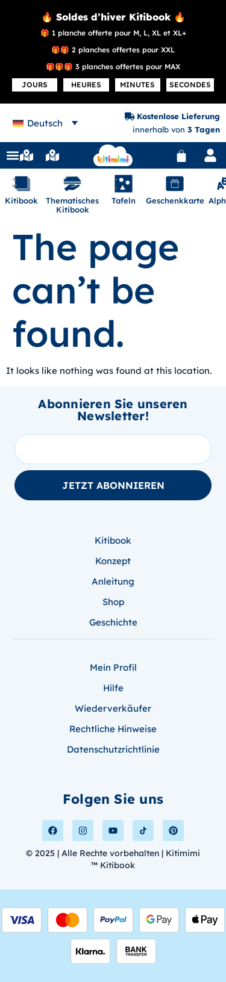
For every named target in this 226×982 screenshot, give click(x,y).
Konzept (113, 561)
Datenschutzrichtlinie (113, 749)
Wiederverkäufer (113, 708)
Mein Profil (113, 667)
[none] (45, 123)
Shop (113, 602)
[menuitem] (45, 123)
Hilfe (113, 688)
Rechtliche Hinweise (113, 729)
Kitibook (113, 540)
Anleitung (113, 581)
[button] (12, 155)
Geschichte (113, 622)
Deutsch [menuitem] (45, 123)
